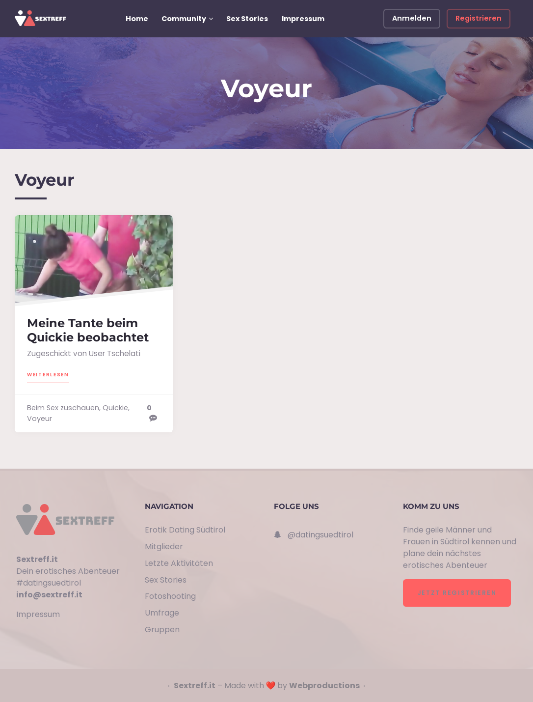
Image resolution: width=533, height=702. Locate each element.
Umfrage (162, 612)
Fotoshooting (170, 596)
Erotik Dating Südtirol (185, 529)
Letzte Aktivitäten (179, 563)
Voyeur (39, 418)
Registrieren (478, 18)
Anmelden (411, 18)
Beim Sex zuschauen (63, 408)
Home (137, 19)
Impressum (303, 19)
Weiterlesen (48, 373)
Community (183, 19)
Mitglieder (164, 546)
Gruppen (162, 629)
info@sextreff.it (49, 594)
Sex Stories (247, 19)
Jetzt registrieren (457, 593)
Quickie (115, 408)
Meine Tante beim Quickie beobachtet (88, 330)
